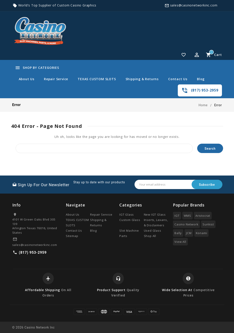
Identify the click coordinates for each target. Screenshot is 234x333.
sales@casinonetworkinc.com (193, 5)
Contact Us (177, 79)
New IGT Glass (155, 214)
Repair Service (56, 79)
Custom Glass (129, 220)
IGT (176, 216)
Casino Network (186, 224)
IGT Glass (126, 214)
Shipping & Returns (142, 79)
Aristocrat (202, 216)
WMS (187, 216)
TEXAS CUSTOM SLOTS (97, 79)
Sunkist (208, 224)
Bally (178, 233)
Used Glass (152, 231)
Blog (201, 79)
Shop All (150, 236)
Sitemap (72, 236)
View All (180, 242)
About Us (26, 79)
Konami (201, 233)
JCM (188, 233)
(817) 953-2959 (204, 90)
